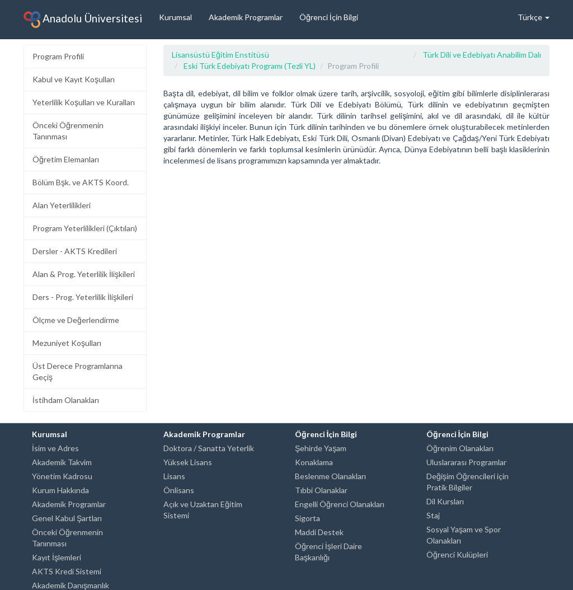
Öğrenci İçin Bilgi (328, 17)
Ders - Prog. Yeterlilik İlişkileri (82, 297)
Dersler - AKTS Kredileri (74, 251)
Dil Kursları (445, 501)
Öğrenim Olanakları (460, 448)
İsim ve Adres (55, 448)
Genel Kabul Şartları (67, 518)
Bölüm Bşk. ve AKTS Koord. (80, 182)
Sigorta (307, 518)
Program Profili (58, 56)
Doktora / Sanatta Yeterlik (208, 448)
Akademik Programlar (246, 17)
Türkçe (533, 17)
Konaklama (314, 462)
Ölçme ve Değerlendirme (75, 320)
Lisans (174, 476)
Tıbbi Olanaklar (321, 490)
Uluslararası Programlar (466, 462)
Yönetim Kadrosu (62, 476)
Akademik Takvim (62, 462)
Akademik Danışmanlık (70, 585)
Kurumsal (175, 17)
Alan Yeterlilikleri (61, 205)
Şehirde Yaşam (320, 448)
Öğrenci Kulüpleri (457, 554)
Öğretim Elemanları (65, 159)
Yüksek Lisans (187, 462)
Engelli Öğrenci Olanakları (339, 504)
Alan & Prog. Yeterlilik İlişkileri (83, 274)
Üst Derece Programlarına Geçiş (77, 371)
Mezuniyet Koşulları (66, 343)
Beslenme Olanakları (330, 476)
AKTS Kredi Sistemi (66, 571)
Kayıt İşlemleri (56, 557)
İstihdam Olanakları (65, 400)
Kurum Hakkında (60, 490)
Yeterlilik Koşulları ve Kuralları (83, 102)
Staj (433, 515)
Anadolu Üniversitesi (83, 19)
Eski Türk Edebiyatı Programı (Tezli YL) (250, 66)
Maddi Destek (319, 532)
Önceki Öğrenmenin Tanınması (68, 130)
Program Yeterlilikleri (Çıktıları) (84, 228)
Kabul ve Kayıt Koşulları (73, 79)
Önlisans (178, 490)
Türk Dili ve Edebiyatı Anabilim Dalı (481, 54)
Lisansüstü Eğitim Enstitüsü (220, 54)
